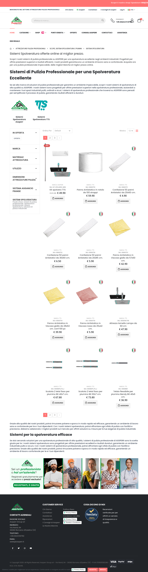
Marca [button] (16, 148)
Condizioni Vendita (71, 516)
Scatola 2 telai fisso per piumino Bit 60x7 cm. (90, 393)
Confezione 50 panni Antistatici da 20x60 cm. (123, 191)
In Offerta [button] (18, 132)
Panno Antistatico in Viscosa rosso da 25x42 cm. (90, 326)
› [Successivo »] (59, 137)
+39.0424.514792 (124, 21)
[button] (139, 20)
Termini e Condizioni (73, 522)
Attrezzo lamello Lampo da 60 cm (123, 324)
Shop (39, 32)
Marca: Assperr (57, 185)
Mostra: (123, 130)
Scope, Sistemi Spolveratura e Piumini (66, 48)
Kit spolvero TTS (58, 189)
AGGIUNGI (57, 198)
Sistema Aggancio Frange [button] (23, 190)
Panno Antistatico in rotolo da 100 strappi (90, 191)
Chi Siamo (47, 509)
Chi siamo (69, 10)
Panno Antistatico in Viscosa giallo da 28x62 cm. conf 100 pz (58, 326)
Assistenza (122, 32)
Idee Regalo (15, 41)
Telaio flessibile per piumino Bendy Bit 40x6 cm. (123, 394)
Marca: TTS (90, 185)
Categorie (24, 32)
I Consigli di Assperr (108, 10)
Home (12, 32)
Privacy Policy (79, 569)
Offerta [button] (17, 138)
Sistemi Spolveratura (95, 48)
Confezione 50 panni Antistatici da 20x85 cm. (90, 256)
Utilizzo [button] (17, 168)
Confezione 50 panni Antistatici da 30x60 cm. (57, 256)
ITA (130, 10)
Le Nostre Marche (50, 525)
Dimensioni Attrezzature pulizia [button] (24, 178)
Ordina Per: (47, 130)
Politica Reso (68, 509)
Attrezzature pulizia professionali (31, 48)
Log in (122, 10)
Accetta (92, 569)
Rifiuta (103, 569)
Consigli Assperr (89, 32)
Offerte (73, 32)
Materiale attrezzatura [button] (20, 158)
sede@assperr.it (17, 541)
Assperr (81, 10)
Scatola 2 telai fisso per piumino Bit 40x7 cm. (58, 393)
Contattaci (93, 10)
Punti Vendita (57, 32)
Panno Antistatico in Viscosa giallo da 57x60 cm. (123, 258)
